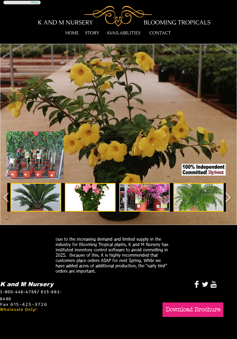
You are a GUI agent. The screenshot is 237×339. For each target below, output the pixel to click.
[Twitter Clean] (205, 284)
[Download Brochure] (193, 309)
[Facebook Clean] (196, 284)
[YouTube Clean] (213, 284)
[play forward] (227, 197)
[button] (35, 197)
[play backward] (6, 197)
